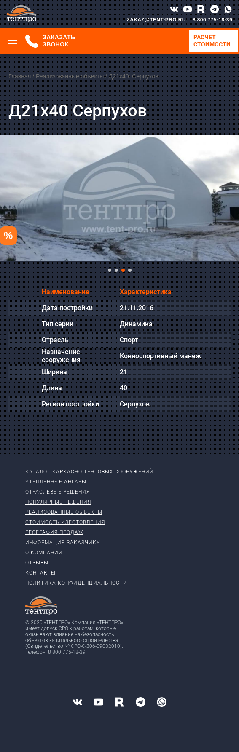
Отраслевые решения (57, 492)
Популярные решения (58, 502)
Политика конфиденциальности (76, 583)
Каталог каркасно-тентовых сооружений (89, 472)
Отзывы (36, 563)
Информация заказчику (62, 542)
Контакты (40, 573)
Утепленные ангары (55, 482)
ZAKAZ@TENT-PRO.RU (156, 20)
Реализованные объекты (70, 76)
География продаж (54, 532)
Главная (19, 76)
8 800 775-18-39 (212, 20)
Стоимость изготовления (65, 522)
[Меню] (12, 41)
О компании (44, 553)
